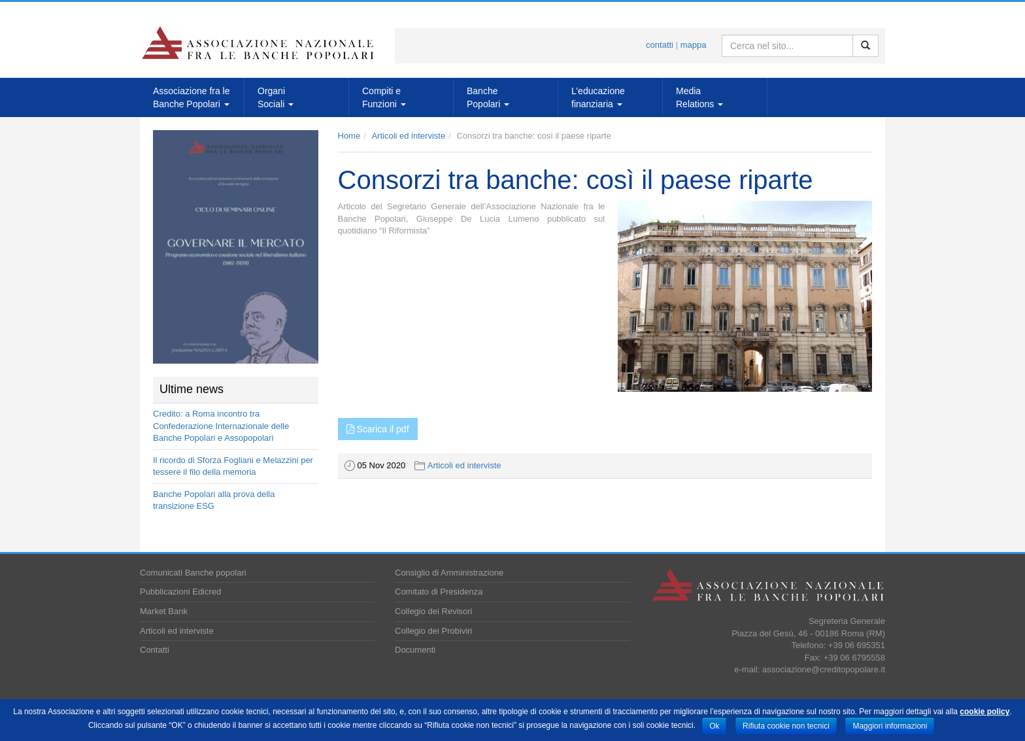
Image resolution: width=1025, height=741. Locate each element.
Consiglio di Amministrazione (449, 572)
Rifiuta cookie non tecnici (786, 726)
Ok (714, 726)
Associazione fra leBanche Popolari (191, 97)
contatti (659, 45)
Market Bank (164, 611)
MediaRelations (699, 97)
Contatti (154, 650)
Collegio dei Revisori (434, 611)
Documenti (415, 650)
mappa (694, 45)
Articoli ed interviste (408, 136)
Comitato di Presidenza (438, 591)
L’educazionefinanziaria (598, 97)
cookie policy (984, 711)
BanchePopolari (488, 97)
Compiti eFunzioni (384, 97)
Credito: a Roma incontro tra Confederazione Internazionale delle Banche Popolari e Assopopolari (221, 426)
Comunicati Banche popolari (193, 572)
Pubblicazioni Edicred (180, 591)
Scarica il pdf (377, 429)
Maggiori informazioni (889, 726)
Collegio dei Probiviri (434, 631)
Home (349, 136)
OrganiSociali (276, 97)
